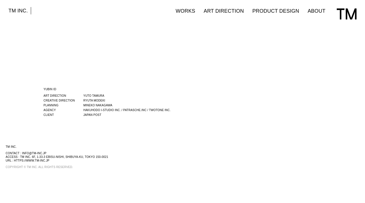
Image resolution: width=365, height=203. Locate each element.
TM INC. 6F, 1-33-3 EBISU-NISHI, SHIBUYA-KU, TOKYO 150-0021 (64, 156)
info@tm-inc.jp (34, 153)
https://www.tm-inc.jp (31, 160)
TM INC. (18, 11)
